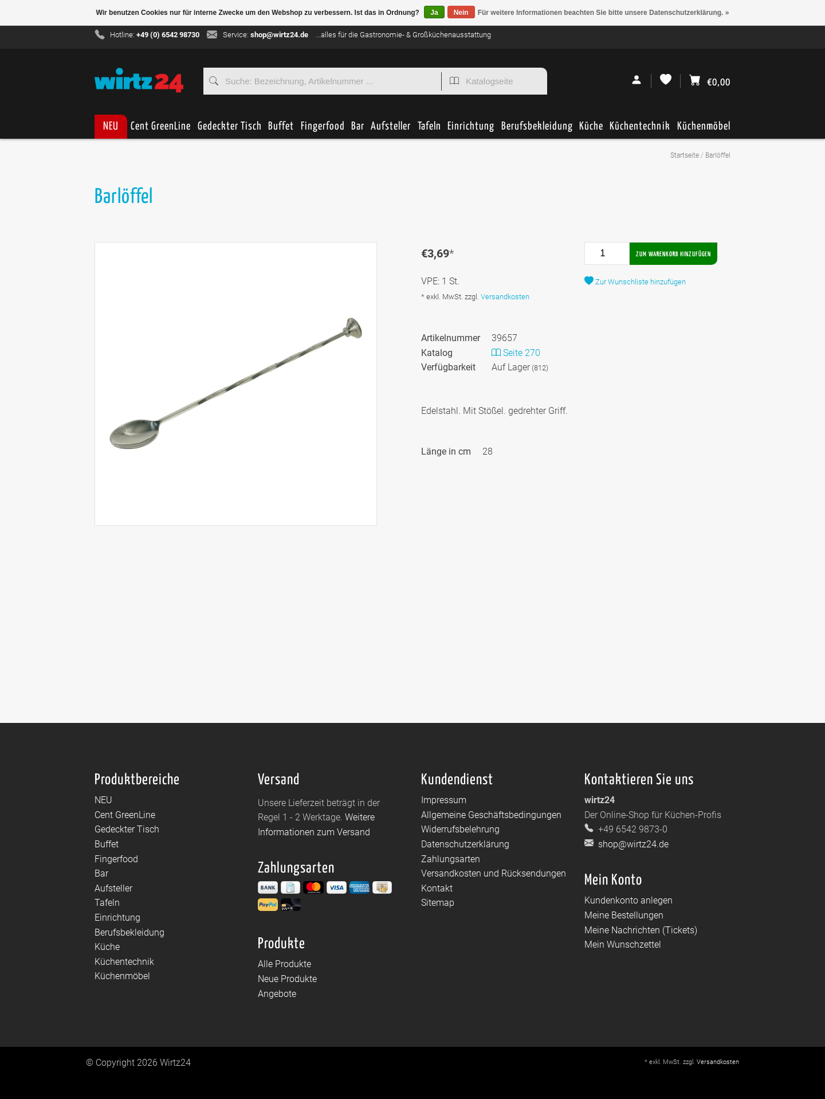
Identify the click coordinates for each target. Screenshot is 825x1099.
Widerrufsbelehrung (460, 829)
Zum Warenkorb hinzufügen (673, 254)
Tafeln (429, 130)
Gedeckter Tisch (230, 130)
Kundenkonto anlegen (628, 900)
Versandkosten (505, 296)
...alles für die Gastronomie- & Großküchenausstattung (403, 34)
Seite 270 (516, 352)
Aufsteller (391, 130)
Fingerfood (323, 130)
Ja (434, 13)
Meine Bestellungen (623, 915)
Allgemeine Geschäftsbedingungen (491, 814)
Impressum (443, 800)
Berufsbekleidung (537, 130)
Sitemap (437, 902)
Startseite (684, 155)
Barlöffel (717, 155)
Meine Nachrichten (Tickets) (640, 930)
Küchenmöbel (703, 130)
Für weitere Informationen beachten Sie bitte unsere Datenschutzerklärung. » (603, 13)
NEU (111, 126)
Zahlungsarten (450, 859)
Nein (461, 13)
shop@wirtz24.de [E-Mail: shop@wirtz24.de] (632, 844)
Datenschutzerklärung (465, 844)
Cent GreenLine (161, 126)
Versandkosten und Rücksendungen (493, 873)
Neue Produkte (287, 978)
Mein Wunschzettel (622, 944)
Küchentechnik (640, 130)
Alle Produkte (284, 964)
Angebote (277, 993)
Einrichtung (470, 130)
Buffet (281, 130)
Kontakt (437, 888)
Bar (357, 130)
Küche (591, 130)
